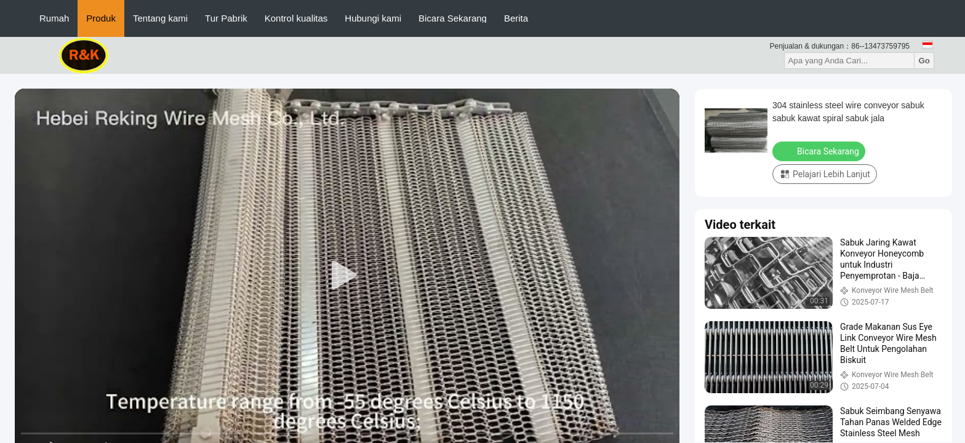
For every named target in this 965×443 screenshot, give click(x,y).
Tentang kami (160, 18)
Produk (101, 18)
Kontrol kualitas (296, 18)
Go (924, 60)
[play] (347, 275)
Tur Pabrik (226, 18)
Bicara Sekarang (452, 18)
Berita (516, 18)
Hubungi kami (373, 18)
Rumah (54, 18)
